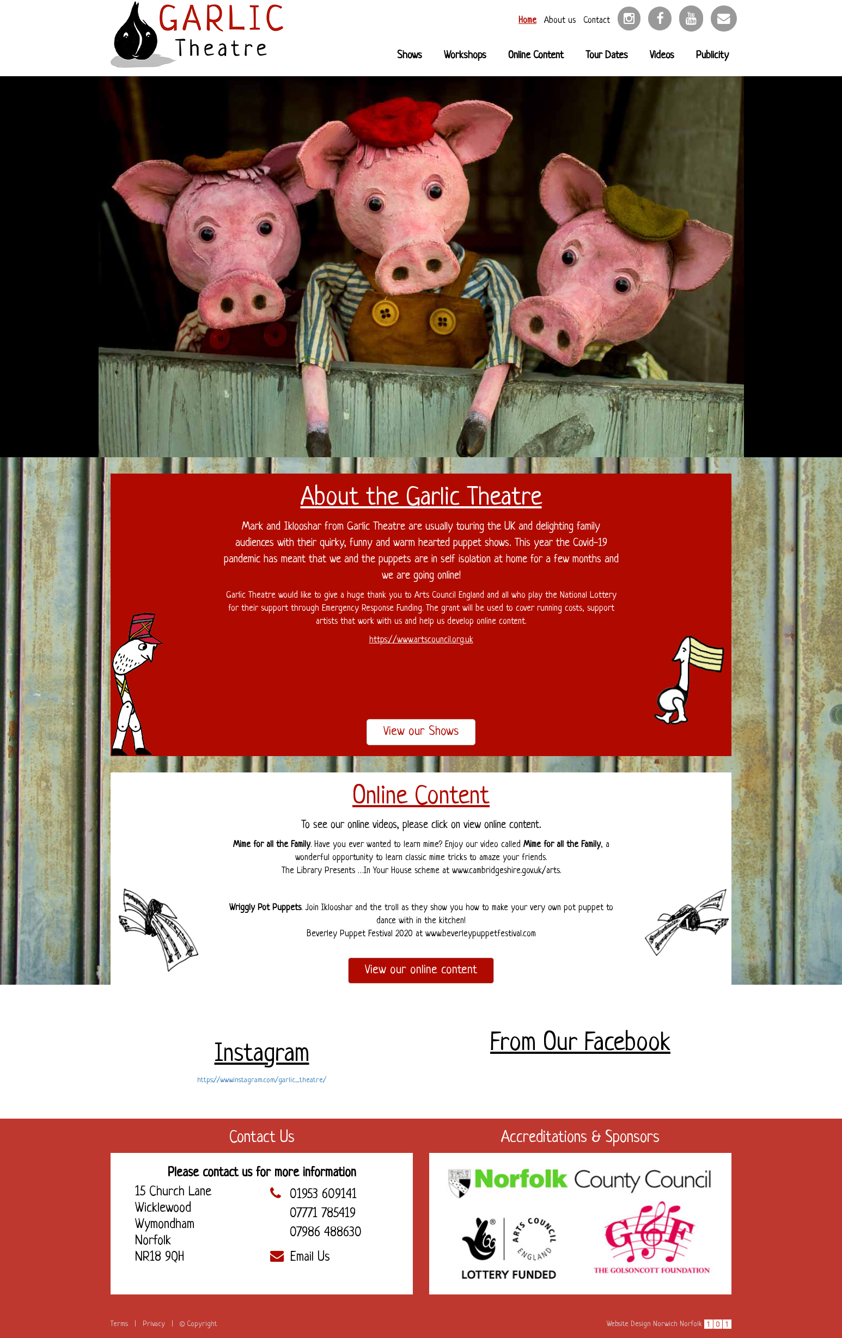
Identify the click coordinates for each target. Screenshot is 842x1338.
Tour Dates (606, 56)
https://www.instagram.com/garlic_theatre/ (261, 1080)
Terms (119, 1324)
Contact (596, 21)
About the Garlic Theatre (421, 498)
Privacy (154, 1324)
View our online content (421, 970)
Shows (409, 56)
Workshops (465, 56)
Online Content (536, 56)
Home (527, 21)
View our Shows (421, 732)
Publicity (712, 56)
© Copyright (198, 1324)
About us (560, 21)
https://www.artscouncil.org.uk (421, 640)
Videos (662, 56)
